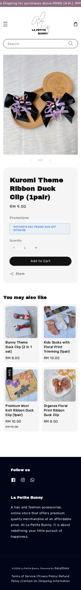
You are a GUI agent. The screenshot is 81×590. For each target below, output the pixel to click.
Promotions (19, 218)
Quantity (16, 240)
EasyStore (62, 568)
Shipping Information (54, 581)
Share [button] (17, 274)
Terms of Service (23, 576)
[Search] (71, 43)
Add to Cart (41, 261)
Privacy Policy (47, 576)
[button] (5, 24)
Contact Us (29, 581)
